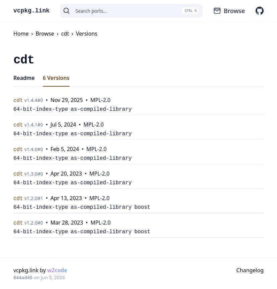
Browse (229, 11)
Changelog (250, 270)
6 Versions (56, 78)
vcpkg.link (31, 10)
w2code (57, 270)
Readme (24, 78)
